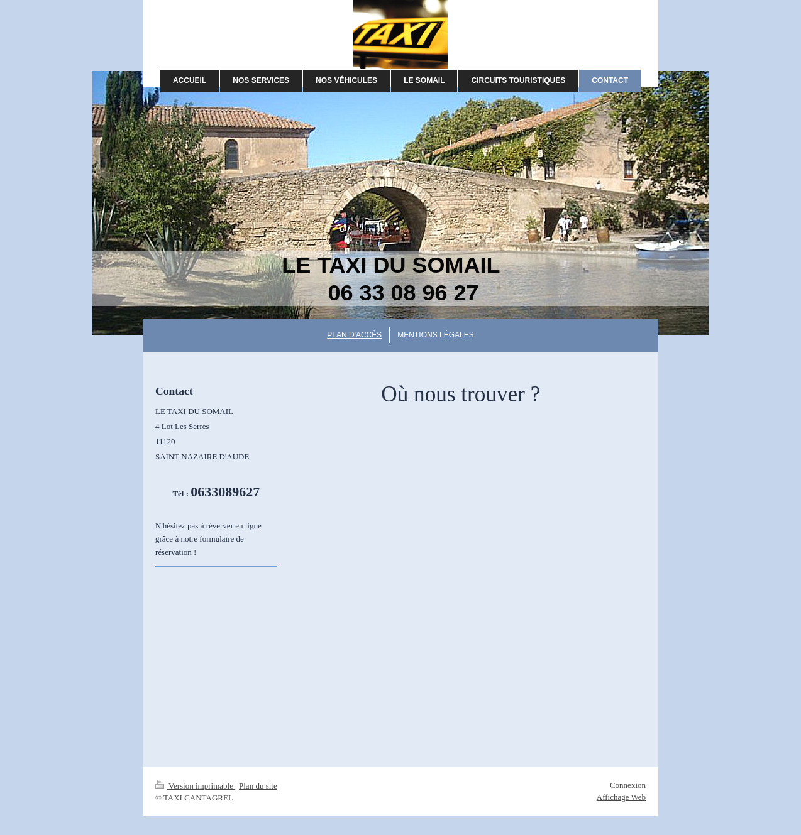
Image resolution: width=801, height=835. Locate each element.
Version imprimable (195, 785)
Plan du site (258, 785)
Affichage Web (621, 797)
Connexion (628, 785)
